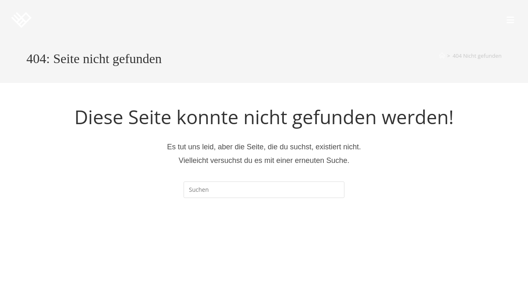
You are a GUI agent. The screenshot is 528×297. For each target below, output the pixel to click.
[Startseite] (442, 55)
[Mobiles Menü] (510, 20)
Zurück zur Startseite (264, 231)
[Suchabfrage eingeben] (264, 190)
